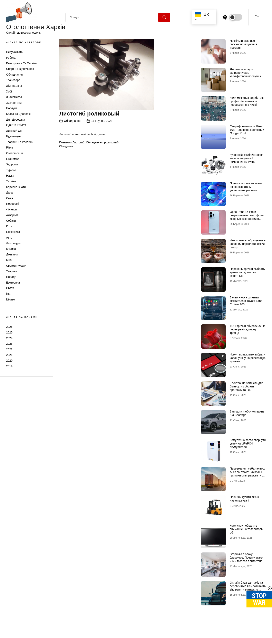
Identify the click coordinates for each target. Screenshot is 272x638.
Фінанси (11, 209)
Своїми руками (16, 265)
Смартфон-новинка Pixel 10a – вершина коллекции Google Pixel (247, 130)
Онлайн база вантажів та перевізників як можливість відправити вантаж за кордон (247, 587)
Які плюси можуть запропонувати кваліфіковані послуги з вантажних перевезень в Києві (246, 76)
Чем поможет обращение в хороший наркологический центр (247, 244)
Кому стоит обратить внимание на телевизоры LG (246, 529)
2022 (9, 349)
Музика (11, 248)
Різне (9, 147)
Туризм (11, 170)
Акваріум (12, 215)
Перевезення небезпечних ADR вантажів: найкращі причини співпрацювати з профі (247, 473)
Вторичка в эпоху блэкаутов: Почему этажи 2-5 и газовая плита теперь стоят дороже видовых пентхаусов (247, 560)
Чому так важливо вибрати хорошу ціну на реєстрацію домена (247, 358)
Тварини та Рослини (19, 142)
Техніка (11, 181)
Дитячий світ (14, 130)
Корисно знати (16, 187)
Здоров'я (12, 164)
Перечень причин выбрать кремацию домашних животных (247, 272)
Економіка (13, 159)
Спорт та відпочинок (20, 68)
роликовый (111, 142)
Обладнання (14, 74)
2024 (9, 338)
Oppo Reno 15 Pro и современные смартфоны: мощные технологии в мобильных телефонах (247, 217)
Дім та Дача (14, 85)
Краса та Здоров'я (18, 114)
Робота (11, 57)
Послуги (11, 108)
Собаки (11, 220)
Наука (10, 175)
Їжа (8, 293)
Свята (10, 288)
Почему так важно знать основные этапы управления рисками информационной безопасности (246, 190)
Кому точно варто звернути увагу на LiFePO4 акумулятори (248, 443)
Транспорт (13, 80)
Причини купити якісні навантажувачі (244, 498)
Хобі (9, 91)
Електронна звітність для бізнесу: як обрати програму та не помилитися (246, 388)
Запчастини (14, 102)
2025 (9, 332)
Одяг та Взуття (16, 125)
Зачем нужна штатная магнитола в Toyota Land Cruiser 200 (246, 301)
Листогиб (78, 142)
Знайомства (14, 97)
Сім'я (9, 198)
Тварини (11, 271)
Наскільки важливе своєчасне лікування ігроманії (243, 44)
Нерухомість (14, 52)
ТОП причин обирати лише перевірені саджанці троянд (247, 329)
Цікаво (10, 299)
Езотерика (13, 282)
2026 (9, 326)
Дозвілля (12, 254)
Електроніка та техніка (21, 63)
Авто (9, 237)
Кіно (9, 260)
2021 (9, 354)
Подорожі (12, 203)
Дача (9, 192)
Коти (9, 226)
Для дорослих (15, 119)
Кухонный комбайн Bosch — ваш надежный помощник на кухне (246, 158)
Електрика (13, 231)
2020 (9, 360)
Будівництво (14, 136)
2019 (9, 366)
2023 (9, 343)
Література (13, 243)
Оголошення (14, 153)
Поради (11, 276)
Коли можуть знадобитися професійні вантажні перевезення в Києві (247, 101)
